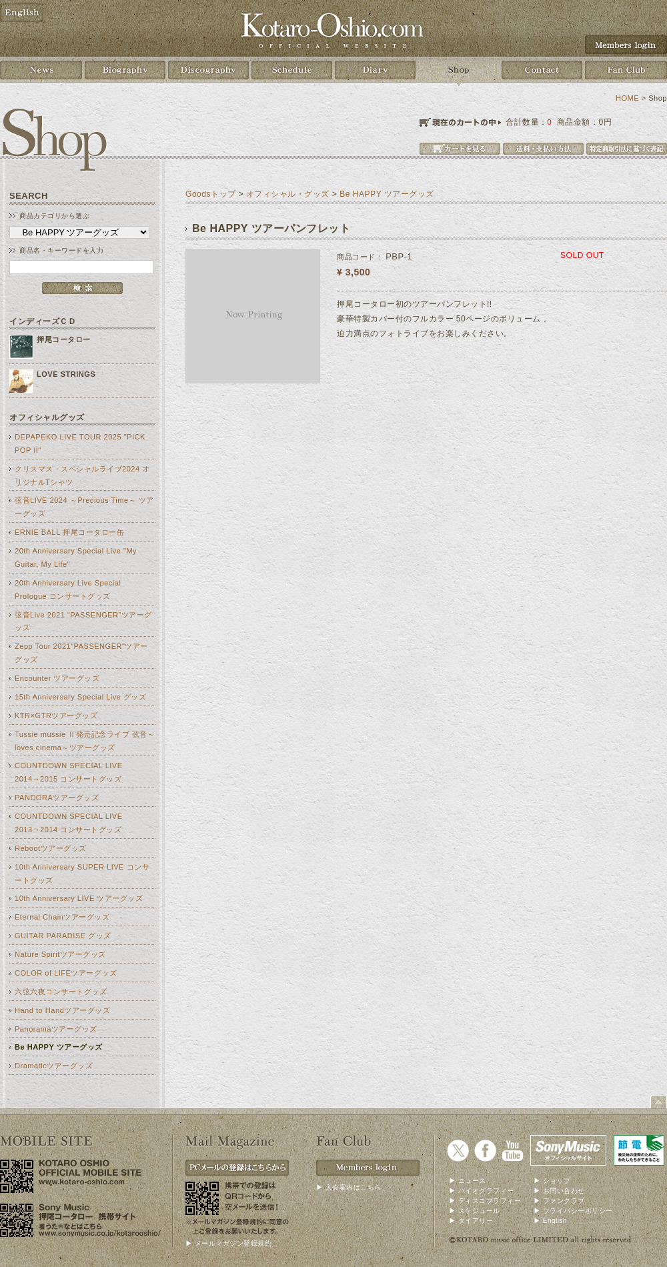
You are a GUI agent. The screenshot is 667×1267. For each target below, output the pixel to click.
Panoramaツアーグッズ (56, 1029)
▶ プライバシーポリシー (573, 1210)
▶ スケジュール (474, 1210)
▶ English (550, 1220)
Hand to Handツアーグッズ (62, 1010)
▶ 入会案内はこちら (349, 1187)
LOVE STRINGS (66, 374)
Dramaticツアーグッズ (54, 1066)
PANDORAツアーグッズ (57, 798)
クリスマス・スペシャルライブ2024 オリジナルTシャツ (82, 475)
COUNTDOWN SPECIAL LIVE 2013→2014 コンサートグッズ (69, 823)
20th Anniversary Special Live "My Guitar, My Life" (76, 557)
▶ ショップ (552, 1180)
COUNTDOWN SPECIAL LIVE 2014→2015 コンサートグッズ (69, 772)
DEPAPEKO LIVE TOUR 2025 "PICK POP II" (80, 443)
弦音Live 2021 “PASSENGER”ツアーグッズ (83, 621)
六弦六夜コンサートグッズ (61, 992)
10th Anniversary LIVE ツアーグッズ (79, 898)
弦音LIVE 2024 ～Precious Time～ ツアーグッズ (84, 506)
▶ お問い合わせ (559, 1190)
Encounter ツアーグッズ (57, 678)
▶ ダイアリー (471, 1220)
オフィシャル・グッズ (287, 194)
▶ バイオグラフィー (481, 1190)
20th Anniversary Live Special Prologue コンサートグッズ (68, 589)
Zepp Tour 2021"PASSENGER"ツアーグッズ (81, 653)
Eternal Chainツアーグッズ (62, 917)
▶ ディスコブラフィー (485, 1200)
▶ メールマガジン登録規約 (228, 1243)
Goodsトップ (210, 194)
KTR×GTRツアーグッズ (56, 716)
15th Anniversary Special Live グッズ (81, 697)
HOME (627, 98)
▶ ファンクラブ (559, 1200)
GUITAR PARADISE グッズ (63, 936)
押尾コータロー (64, 339)
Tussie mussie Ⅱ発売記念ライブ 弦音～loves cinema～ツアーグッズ (85, 741)
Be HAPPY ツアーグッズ (59, 1047)
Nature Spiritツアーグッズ (60, 954)
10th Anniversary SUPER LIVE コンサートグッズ (82, 873)
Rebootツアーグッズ (51, 848)
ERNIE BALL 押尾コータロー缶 (69, 532)
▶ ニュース (467, 1180)
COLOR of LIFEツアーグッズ (66, 973)
